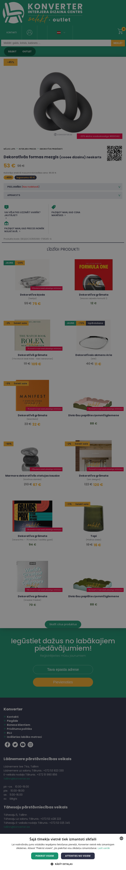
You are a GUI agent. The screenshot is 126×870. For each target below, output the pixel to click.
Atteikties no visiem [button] (77, 855)
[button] (62, 864)
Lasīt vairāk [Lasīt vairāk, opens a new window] (104, 848)
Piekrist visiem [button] (45, 855)
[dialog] (63, 435)
